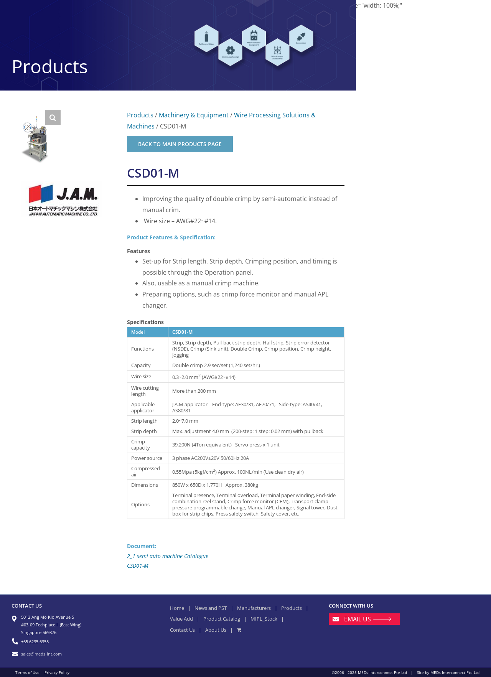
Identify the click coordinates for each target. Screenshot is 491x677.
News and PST (210, 608)
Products (140, 115)
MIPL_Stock (263, 618)
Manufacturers (254, 608)
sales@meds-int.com (41, 654)
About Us (215, 629)
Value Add (181, 618)
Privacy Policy (56, 672)
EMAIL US (357, 619)
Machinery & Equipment (194, 115)
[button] (53, 117)
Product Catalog (221, 618)
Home (177, 608)
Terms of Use (27, 672)
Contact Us (182, 629)
